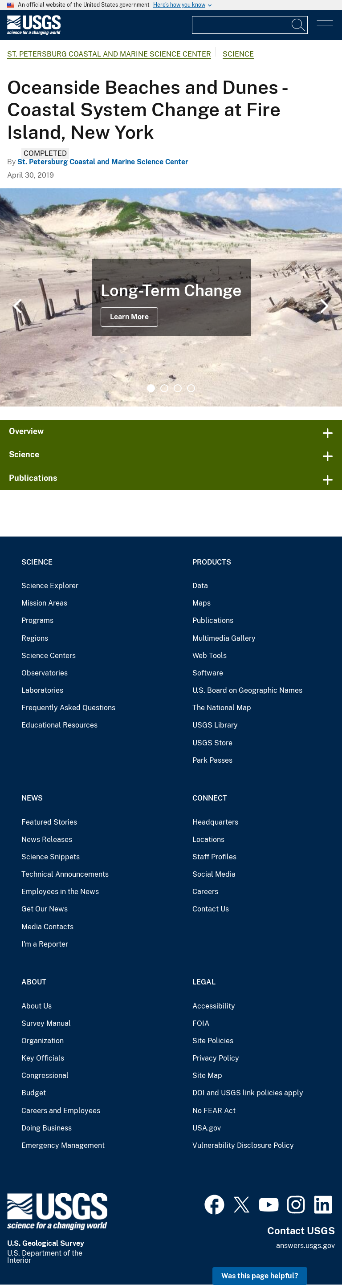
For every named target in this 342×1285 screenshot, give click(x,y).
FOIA (200, 1023)
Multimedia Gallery (224, 638)
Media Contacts (47, 927)
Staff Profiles (214, 857)
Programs (37, 620)
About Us (36, 1006)
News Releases (46, 839)
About (33, 982)
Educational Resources (59, 725)
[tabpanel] (171, 297)
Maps (201, 603)
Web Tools (209, 655)
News (32, 798)
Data (200, 586)
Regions (34, 638)
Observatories (44, 673)
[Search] (299, 25)
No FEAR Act (214, 1110)
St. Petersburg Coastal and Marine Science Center (109, 54)
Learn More (129, 317)
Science (238, 54)
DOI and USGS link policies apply (247, 1093)
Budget (33, 1093)
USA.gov (206, 1128)
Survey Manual (46, 1023)
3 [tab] (178, 388)
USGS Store (212, 743)
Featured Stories (49, 822)
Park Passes (212, 760)
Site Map (207, 1075)
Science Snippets (50, 857)
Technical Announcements (65, 874)
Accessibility (213, 1006)
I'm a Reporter (44, 944)
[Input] (250, 25)
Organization (42, 1041)
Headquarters (215, 822)
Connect (209, 798)
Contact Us (210, 909)
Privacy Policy (215, 1058)
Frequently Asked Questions (68, 707)
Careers (205, 891)
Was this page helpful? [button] (259, 1276)
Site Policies (212, 1041)
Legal (204, 982)
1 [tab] (151, 388)
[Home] (34, 32)
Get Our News (44, 909)
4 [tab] (191, 388)
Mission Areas (44, 603)
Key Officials (42, 1058)
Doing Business (46, 1128)
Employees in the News (60, 891)
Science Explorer (49, 586)
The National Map (221, 707)
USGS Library (215, 725)
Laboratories (42, 690)
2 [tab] (164, 388)
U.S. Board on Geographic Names (247, 690)
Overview (26, 431)
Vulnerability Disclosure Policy (243, 1145)
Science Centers (48, 655)
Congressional (45, 1075)
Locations (208, 839)
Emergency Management (63, 1145)
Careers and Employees (60, 1110)
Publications (33, 478)
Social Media (214, 874)
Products (211, 562)
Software (207, 673)
